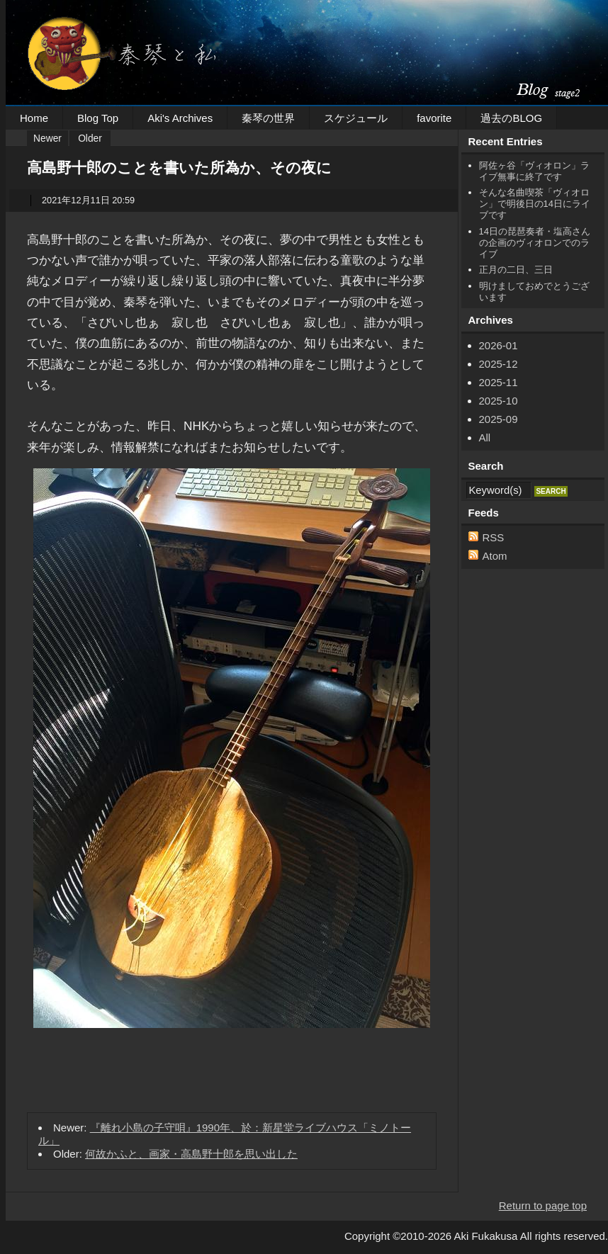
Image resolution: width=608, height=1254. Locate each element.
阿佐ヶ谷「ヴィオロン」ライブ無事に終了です (534, 171)
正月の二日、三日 (516, 269)
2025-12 (498, 364)
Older (90, 138)
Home (34, 118)
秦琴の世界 (268, 118)
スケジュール (356, 118)
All (485, 437)
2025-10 (498, 401)
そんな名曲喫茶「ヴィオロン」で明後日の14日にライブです (534, 203)
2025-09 (498, 419)
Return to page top (543, 1205)
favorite (434, 118)
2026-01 (498, 345)
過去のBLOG (511, 118)
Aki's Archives (180, 118)
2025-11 (498, 382)
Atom (495, 556)
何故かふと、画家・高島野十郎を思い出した (191, 1154)
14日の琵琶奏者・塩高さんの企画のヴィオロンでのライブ (534, 242)
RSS (494, 537)
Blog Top (97, 118)
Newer (47, 138)
